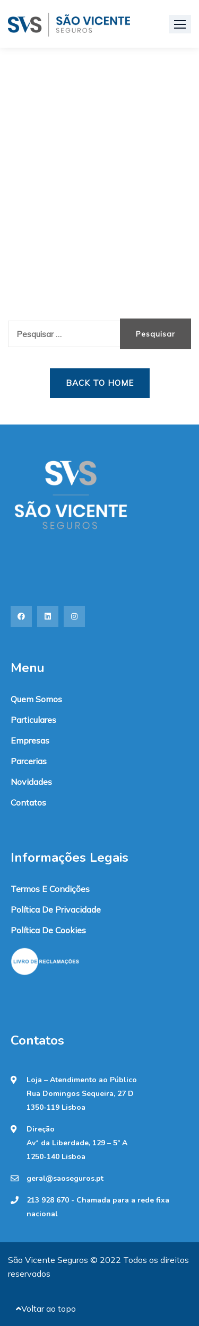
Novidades (31, 781)
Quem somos (36, 699)
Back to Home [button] (100, 383)
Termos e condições (50, 888)
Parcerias (29, 761)
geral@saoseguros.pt (65, 1178)
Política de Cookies (48, 930)
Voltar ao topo (46, 1308)
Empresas (30, 740)
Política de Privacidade (56, 909)
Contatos (28, 802)
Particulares (33, 719)
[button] (180, 24)
